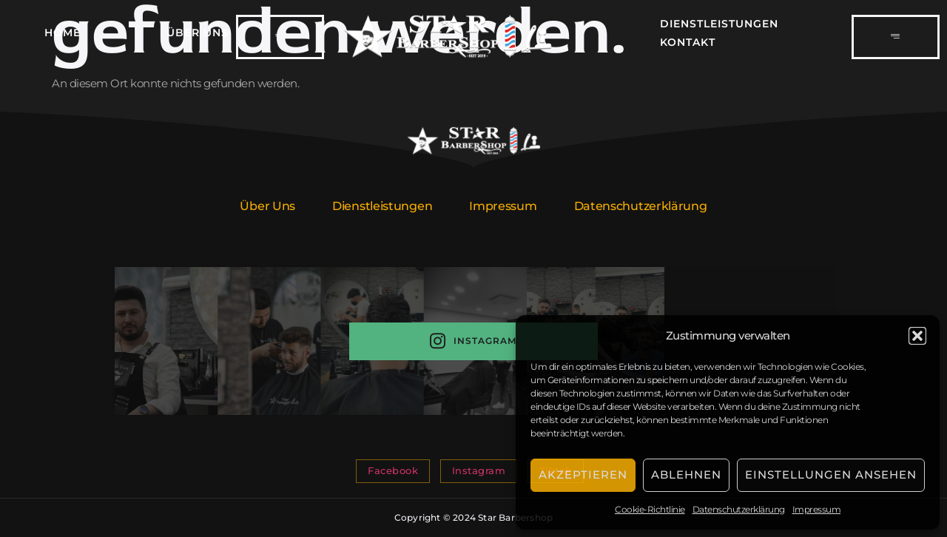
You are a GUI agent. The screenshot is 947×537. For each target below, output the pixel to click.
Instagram (474, 341)
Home (62, 32)
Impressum (816, 509)
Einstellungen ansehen (831, 474)
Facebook (393, 470)
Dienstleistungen (719, 23)
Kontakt (687, 42)
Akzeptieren (583, 474)
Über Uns (197, 32)
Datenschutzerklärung (738, 509)
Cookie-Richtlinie (650, 509)
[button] (917, 335)
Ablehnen (686, 474)
